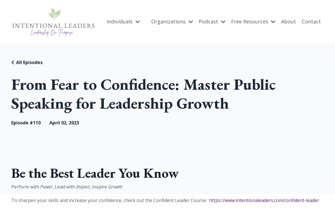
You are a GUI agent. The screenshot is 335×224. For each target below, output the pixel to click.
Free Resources (253, 21)
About (288, 21)
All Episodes (29, 62)
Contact (311, 21)
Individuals (123, 21)
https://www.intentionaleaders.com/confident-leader (264, 200)
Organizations (172, 21)
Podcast (212, 21)
